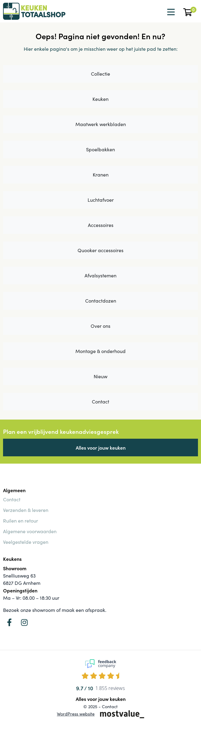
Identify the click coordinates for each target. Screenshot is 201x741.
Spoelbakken (100, 149)
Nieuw (100, 376)
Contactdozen (100, 300)
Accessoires (100, 225)
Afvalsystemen (100, 275)
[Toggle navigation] (170, 12)
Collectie (100, 73)
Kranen (101, 174)
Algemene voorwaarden (30, 531)
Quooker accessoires (100, 250)
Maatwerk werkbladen (100, 124)
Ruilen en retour (20, 520)
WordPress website (76, 714)
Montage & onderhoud (100, 351)
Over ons (100, 326)
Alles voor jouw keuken (101, 447)
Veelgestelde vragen (25, 542)
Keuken (100, 99)
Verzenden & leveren (25, 510)
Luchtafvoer (101, 200)
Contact (100, 401)
